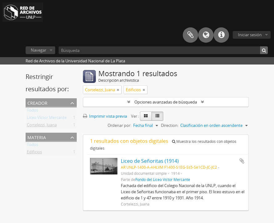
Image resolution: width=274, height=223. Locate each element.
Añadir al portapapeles (242, 161)
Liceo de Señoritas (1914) (150, 161)
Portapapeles (190, 35)
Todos (32, 111)
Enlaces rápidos (221, 35)
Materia (36, 137)
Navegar (38, 50)
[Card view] (146, 116)
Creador (37, 102)
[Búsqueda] (163, 50)
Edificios (34, 153)
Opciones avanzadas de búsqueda (165, 102)
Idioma (206, 35)
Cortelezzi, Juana (42, 126)
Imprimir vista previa (105, 116)
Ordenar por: (119, 125)
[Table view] (157, 116)
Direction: (169, 125)
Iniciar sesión (250, 34)
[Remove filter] (118, 90)
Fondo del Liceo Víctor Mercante (162, 179)
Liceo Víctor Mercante (47, 118)
